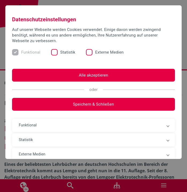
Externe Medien (109, 52)
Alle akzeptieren (93, 75)
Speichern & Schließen (93, 104)
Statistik (67, 52)
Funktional (30, 52)
